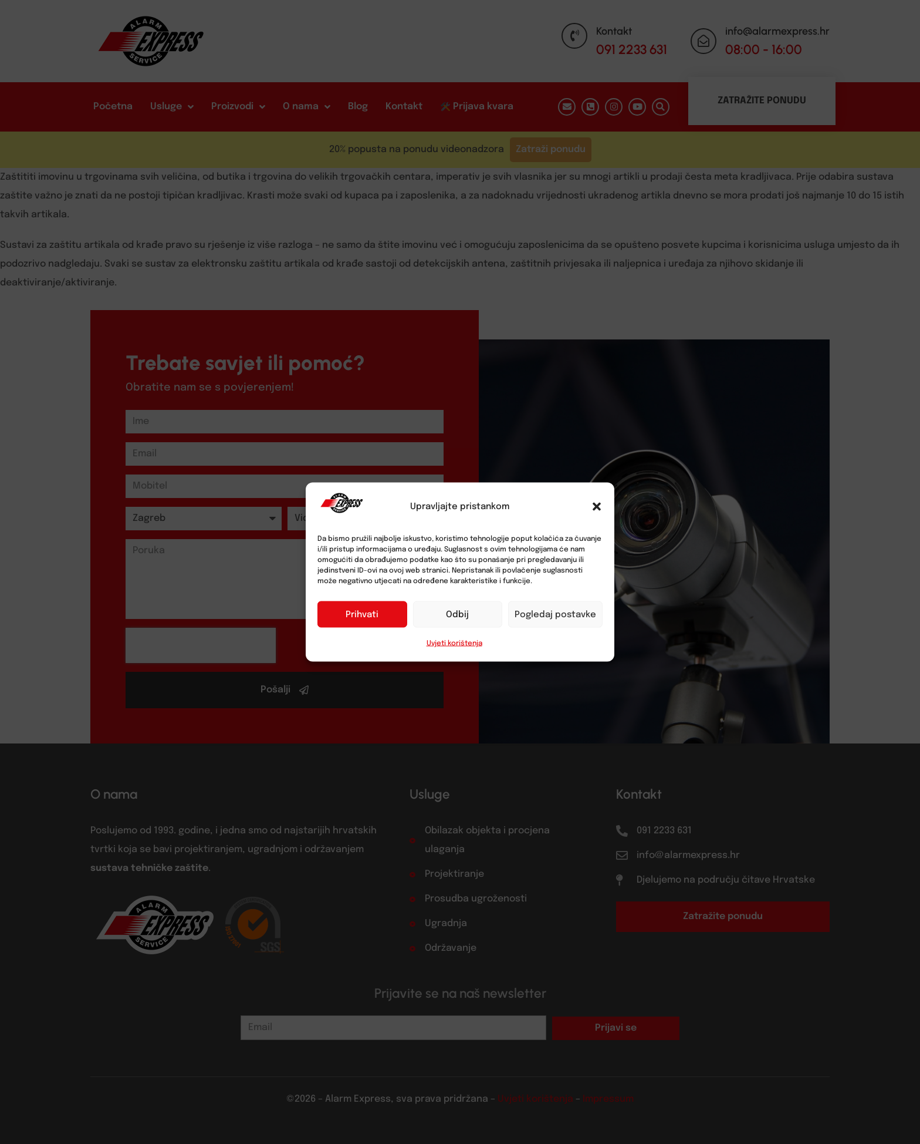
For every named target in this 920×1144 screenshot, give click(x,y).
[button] (597, 507)
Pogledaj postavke (555, 614)
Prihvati (362, 614)
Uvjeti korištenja (454, 643)
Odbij (457, 614)
